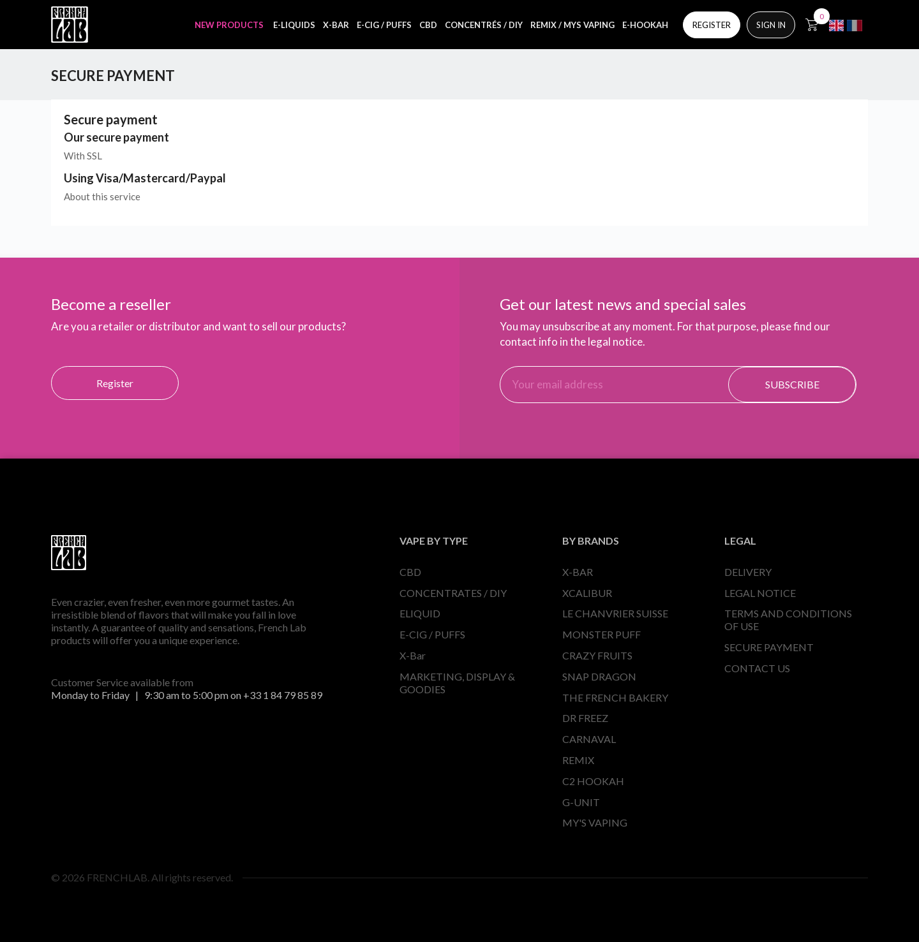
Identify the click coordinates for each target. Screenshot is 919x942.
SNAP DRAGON (599, 676)
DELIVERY (748, 572)
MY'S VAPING (594, 822)
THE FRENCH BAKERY (615, 697)
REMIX (578, 760)
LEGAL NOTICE (760, 593)
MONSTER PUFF (601, 634)
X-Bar (413, 655)
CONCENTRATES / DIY (453, 593)
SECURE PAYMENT (769, 647)
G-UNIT (581, 802)
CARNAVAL (589, 739)
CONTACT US (757, 668)
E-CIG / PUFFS (432, 634)
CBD (410, 572)
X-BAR (577, 572)
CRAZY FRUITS (597, 655)
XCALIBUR (587, 593)
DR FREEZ (585, 718)
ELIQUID (420, 613)
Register (114, 383)
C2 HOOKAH (593, 781)
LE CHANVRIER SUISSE (615, 613)
